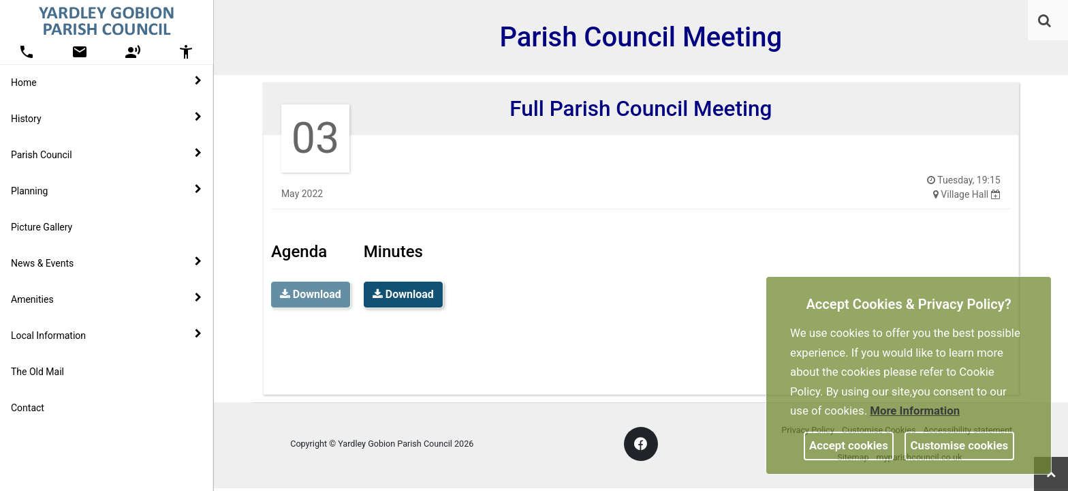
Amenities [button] (106, 299)
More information (915, 410)
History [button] (106, 118)
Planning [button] (106, 190)
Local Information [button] (106, 335)
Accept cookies (848, 445)
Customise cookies (960, 445)
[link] (1044, 20)
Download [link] (403, 294)
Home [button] (106, 82)
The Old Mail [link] (37, 371)
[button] (1045, 21)
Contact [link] (27, 407)
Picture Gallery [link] (41, 227)
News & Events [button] (106, 262)
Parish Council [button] (106, 154)
